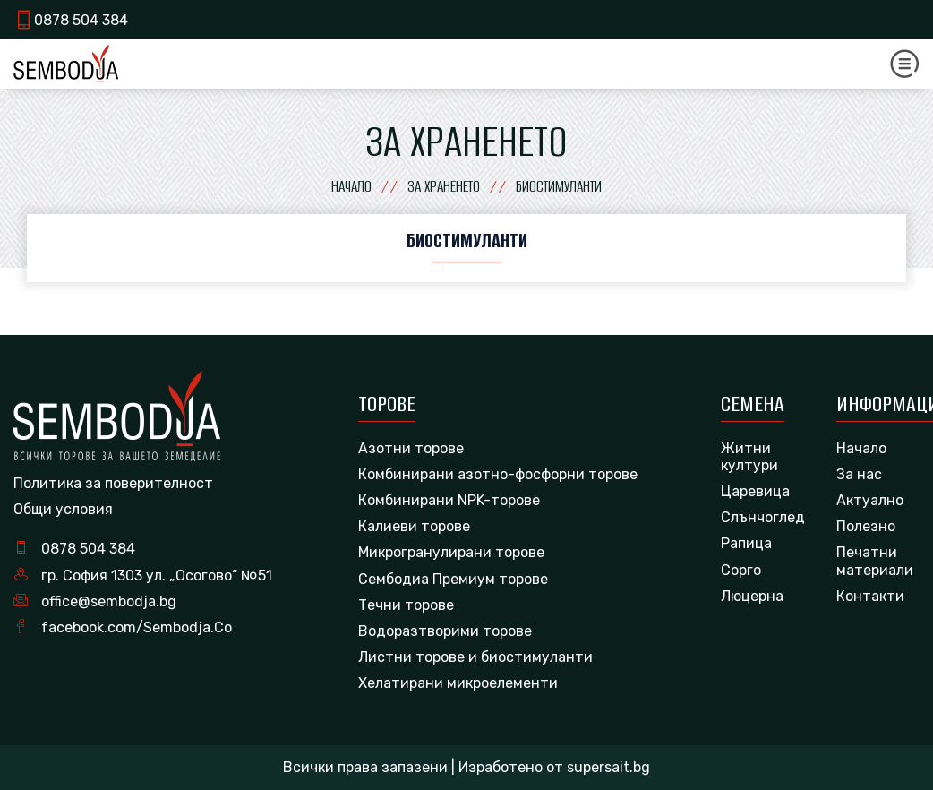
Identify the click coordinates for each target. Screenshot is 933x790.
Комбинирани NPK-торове (449, 500)
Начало (861, 448)
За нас (859, 474)
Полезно (865, 526)
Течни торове (406, 605)
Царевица (755, 491)
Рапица (746, 543)
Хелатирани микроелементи (458, 682)
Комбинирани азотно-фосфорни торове (498, 474)
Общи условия (63, 509)
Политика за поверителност (113, 483)
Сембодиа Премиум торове (453, 579)
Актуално (869, 500)
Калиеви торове (414, 526)
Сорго (741, 570)
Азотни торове (411, 448)
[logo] (65, 63)
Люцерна (752, 596)
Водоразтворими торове (445, 631)
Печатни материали (874, 561)
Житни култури (749, 457)
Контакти (870, 596)
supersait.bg (608, 767)
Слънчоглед (763, 517)
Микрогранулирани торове (451, 552)
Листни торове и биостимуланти (475, 656)
